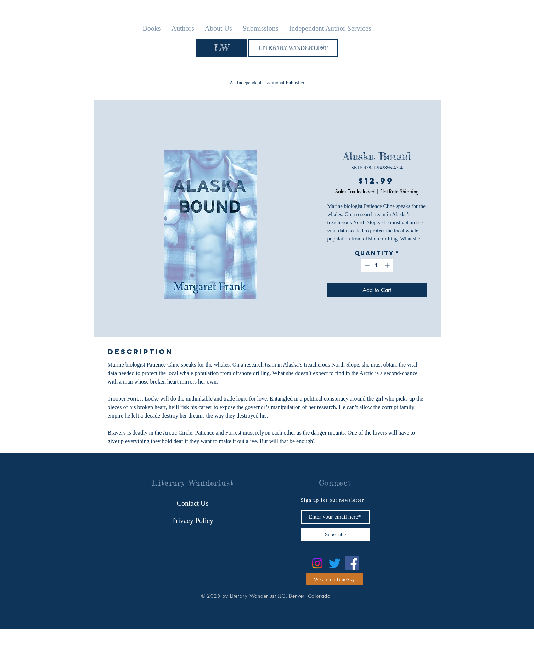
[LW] (221, 48)
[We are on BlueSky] (334, 579)
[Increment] (387, 265)
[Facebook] (352, 563)
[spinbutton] (377, 265)
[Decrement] (366, 265)
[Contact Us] (192, 503)
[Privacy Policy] (192, 520)
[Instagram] (317, 563)
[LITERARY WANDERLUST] (293, 48)
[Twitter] (335, 563)
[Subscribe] (335, 534)
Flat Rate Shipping (399, 191)
